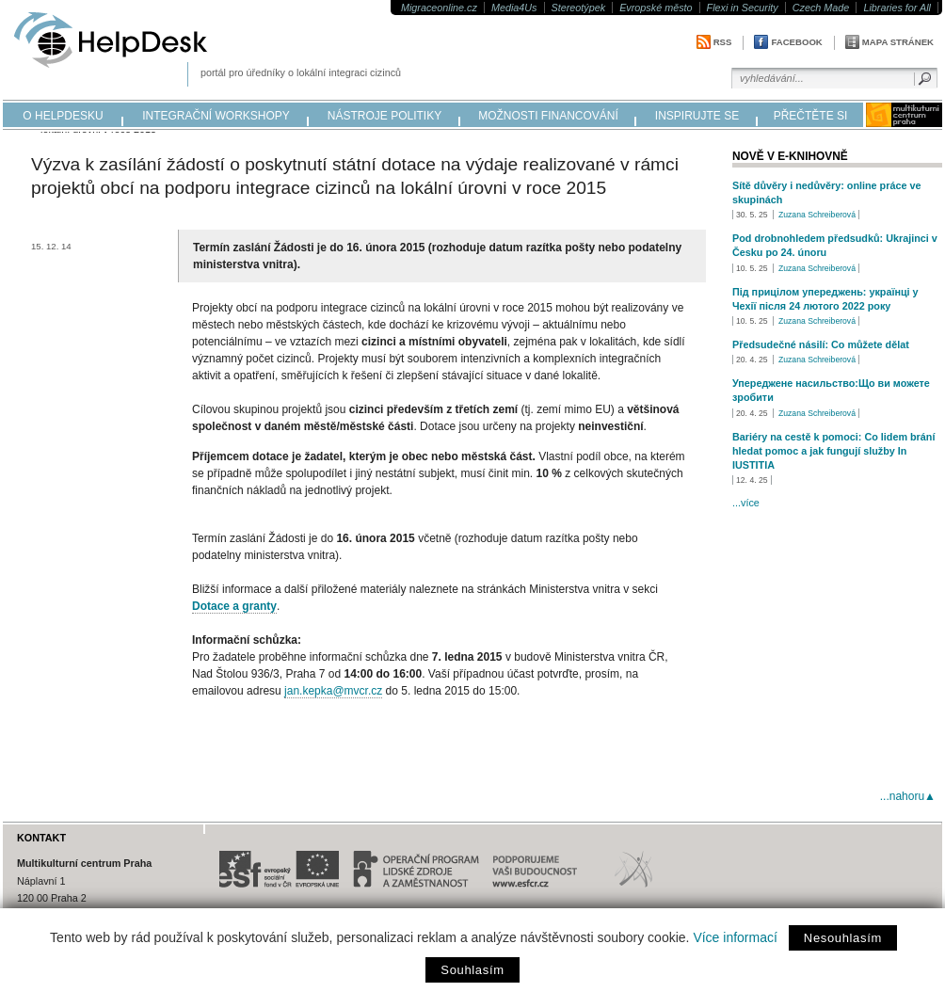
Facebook (796, 42)
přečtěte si (811, 115)
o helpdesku (63, 115)
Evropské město (655, 7)
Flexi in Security (742, 7)
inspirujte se (697, 115)
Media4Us (514, 7)
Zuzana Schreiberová (817, 214)
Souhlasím (472, 970)
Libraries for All (897, 7)
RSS (722, 42)
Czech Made (821, 7)
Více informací (735, 937)
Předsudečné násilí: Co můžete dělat (820, 344)
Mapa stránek (898, 42)
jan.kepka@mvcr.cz (333, 690)
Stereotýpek (579, 7)
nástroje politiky (384, 115)
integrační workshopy (216, 115)
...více (746, 502)
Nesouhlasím (843, 938)
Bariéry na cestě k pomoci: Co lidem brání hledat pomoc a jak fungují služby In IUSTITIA (833, 451)
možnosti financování (548, 115)
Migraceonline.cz (439, 7)
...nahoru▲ (908, 796)
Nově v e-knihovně (790, 156)
